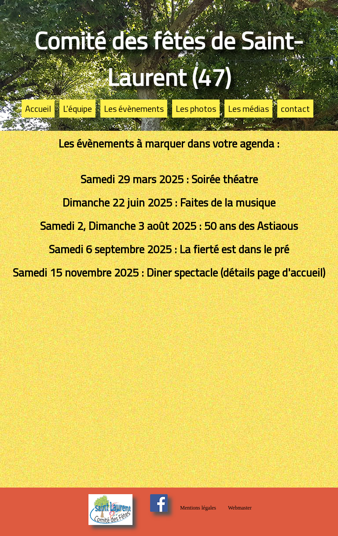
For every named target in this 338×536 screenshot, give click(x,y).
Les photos (196, 108)
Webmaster (240, 508)
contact (295, 108)
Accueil (38, 108)
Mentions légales (198, 508)
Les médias (248, 108)
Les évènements (134, 108)
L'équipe (77, 108)
